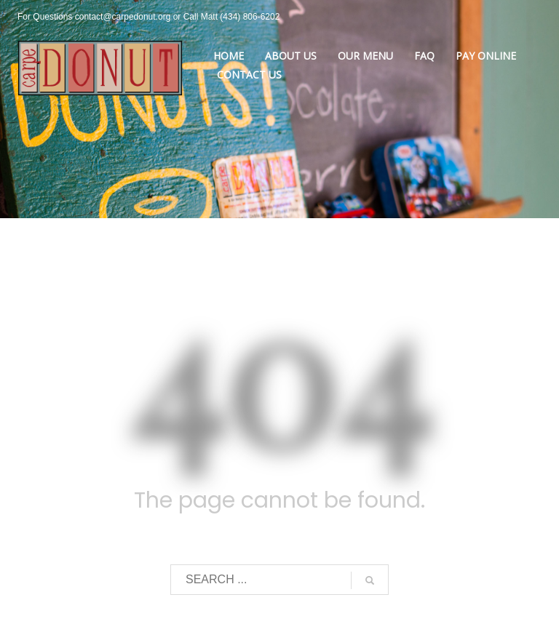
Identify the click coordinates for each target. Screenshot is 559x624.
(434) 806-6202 (250, 17)
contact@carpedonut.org (123, 17)
